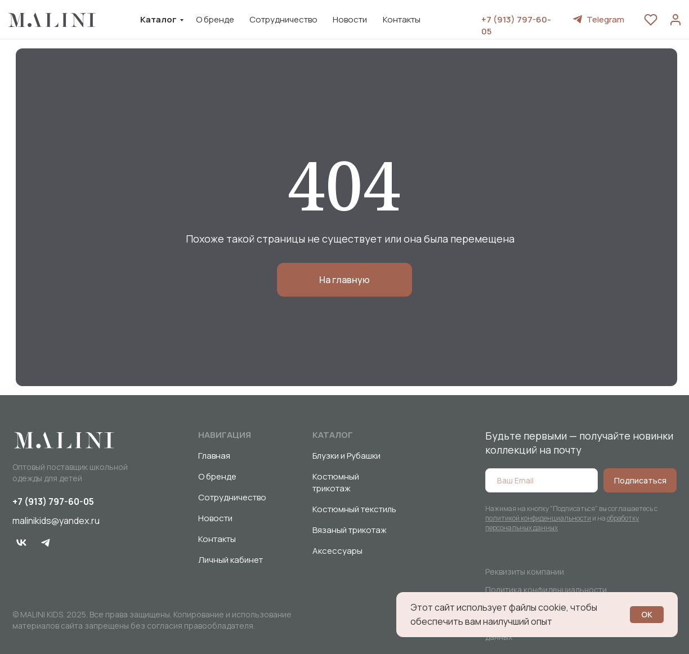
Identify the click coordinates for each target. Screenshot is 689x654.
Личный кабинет (230, 560)
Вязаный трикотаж (349, 530)
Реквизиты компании (524, 571)
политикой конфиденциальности (538, 518)
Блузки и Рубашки (346, 456)
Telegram (605, 19)
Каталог (158, 19)
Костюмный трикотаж (335, 482)
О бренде (215, 19)
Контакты (401, 19)
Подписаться (640, 480)
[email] (541, 480)
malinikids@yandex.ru (56, 520)
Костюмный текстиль (354, 509)
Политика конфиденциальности (546, 589)
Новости (350, 19)
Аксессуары (337, 551)
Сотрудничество (283, 19)
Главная (214, 456)
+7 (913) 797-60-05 (53, 501)
